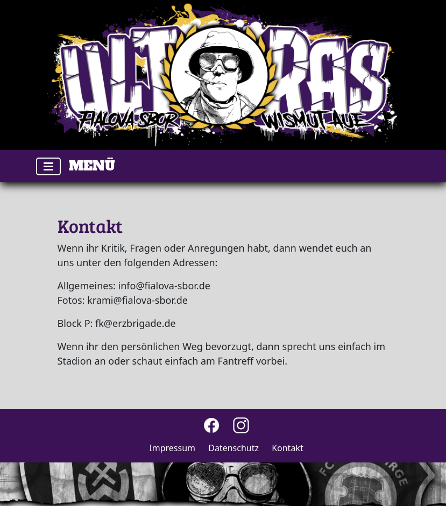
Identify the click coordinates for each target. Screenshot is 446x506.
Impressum (172, 448)
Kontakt (287, 448)
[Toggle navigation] (48, 166)
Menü (92, 166)
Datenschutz (233, 448)
